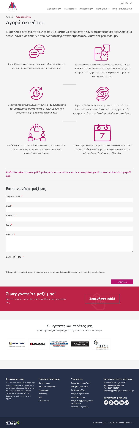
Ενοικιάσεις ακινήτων (80, 383)
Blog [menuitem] (114, 8)
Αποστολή (122, 282)
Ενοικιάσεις (44, 390)
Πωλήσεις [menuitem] (70, 9)
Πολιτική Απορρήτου (47, 386)
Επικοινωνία (44, 400)
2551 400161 (113, 388)
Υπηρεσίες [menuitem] (86, 9)
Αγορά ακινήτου (78, 397)
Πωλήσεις (43, 393)
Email (8, 206)
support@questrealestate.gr (121, 390)
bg (126, 2)
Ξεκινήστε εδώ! (102, 298)
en (131, 2)
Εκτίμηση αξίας (78, 390)
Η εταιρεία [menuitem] (102, 9)
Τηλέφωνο (10, 215)
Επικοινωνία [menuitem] (125, 8)
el (122, 2)
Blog (40, 397)
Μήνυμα (9, 234)
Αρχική (9, 16)
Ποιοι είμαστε (45, 383)
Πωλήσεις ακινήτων (79, 386)
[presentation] (26, 265)
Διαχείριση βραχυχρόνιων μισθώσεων (82, 402)
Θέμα (8, 225)
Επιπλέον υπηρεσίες (80, 407)
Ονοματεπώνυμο (13, 196)
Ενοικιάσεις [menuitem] (53, 9)
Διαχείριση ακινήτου (80, 393)
